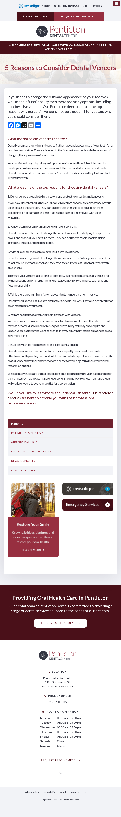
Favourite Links (23, 470)
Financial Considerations (31, 452)
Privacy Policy (32, 792)
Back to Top (88, 792)
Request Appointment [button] (79, 16)
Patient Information (27, 433)
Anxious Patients (24, 442)
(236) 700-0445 (37, 16)
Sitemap (75, 792)
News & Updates (23, 461)
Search (63, 792)
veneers (45, 139)
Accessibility (49, 792)
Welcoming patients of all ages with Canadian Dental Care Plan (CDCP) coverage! (60, 47)
